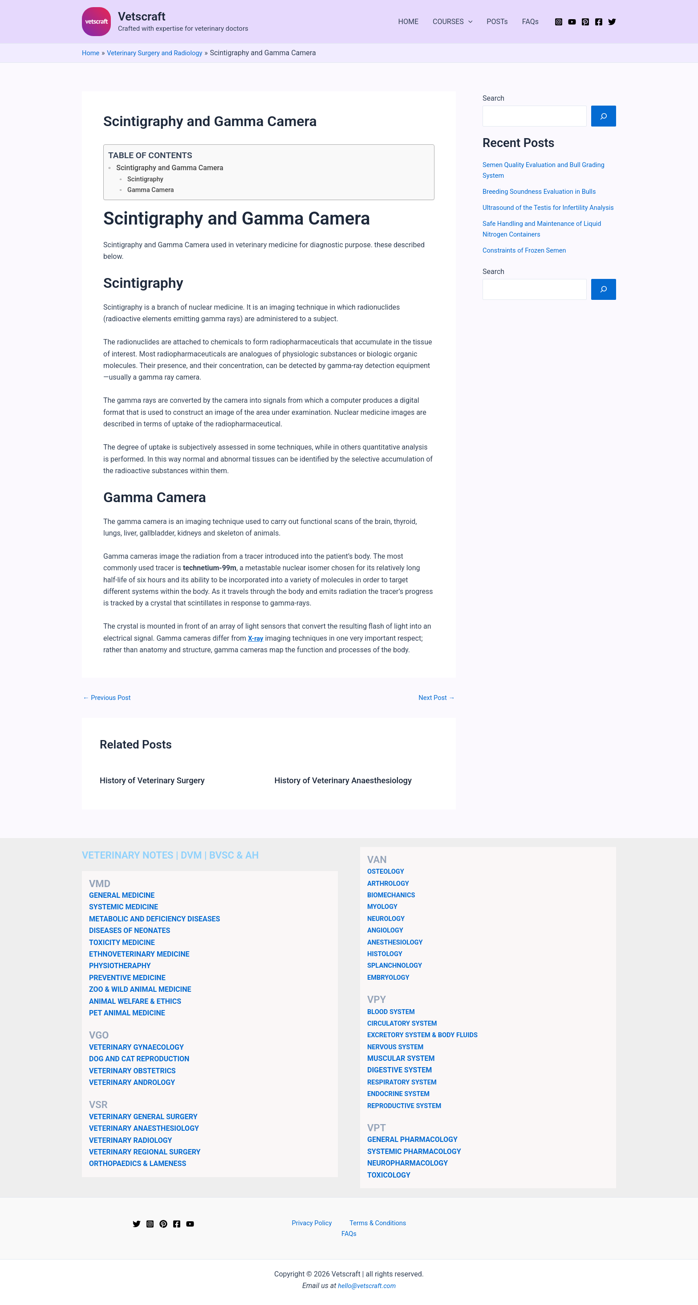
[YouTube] (572, 22)
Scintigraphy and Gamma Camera (175, 168)
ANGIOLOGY (387, 932)
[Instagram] (559, 22)
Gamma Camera (153, 191)
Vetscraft (142, 16)
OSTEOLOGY (387, 873)
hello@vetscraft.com (367, 1277)
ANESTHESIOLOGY (397, 943)
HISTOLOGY (386, 955)
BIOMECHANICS (393, 896)
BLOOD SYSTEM (393, 1013)
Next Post (435, 699)
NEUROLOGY (387, 920)
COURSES (452, 22)
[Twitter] (612, 22)
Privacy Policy (302, 1225)
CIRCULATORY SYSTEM (405, 1025)
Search (493, 98)
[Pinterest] (585, 22)
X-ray (256, 640)
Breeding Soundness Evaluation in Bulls (545, 191)
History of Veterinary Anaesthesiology (350, 781)
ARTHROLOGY (390, 884)
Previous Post (109, 699)
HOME (408, 21)
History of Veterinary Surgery (157, 781)
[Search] (603, 116)
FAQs (530, 21)
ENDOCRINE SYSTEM (401, 1095)
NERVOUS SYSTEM (398, 1048)
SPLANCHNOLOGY (397, 967)
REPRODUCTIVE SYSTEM (407, 1107)
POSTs (497, 21)
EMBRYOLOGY (390, 978)
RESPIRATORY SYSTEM (405, 1083)
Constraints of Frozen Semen (528, 261)
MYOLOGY (384, 908)
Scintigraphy (146, 180)
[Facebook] (599, 22)
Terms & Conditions (363, 1225)
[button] (468, 22)
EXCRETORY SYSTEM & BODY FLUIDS (427, 1036)
